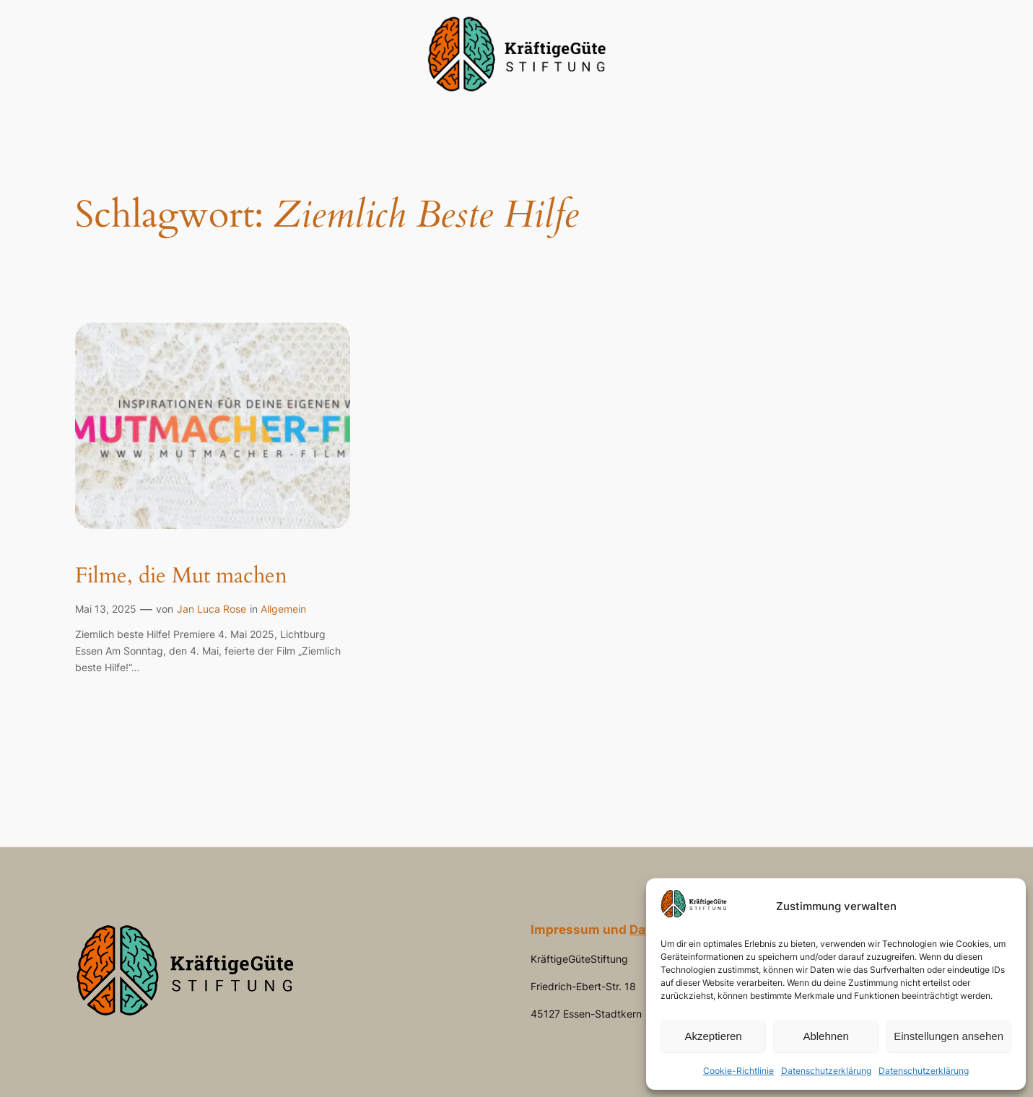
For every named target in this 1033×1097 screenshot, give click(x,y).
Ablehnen (825, 1036)
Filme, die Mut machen (181, 577)
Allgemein (283, 609)
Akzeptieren (712, 1036)
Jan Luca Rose (211, 609)
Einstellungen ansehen (948, 1036)
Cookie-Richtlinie (738, 1070)
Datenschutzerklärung (826, 1070)
